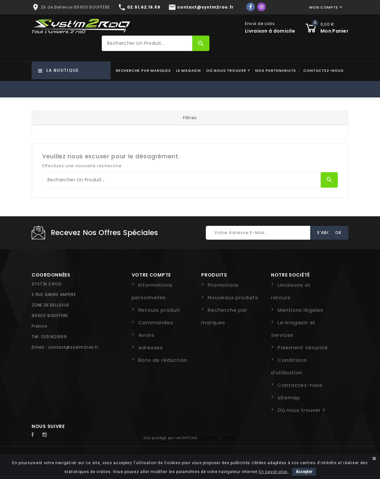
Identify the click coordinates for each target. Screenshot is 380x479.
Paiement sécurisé (303, 347)
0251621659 (54, 336)
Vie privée (208, 438)
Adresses (150, 347)
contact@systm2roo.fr (73, 347)
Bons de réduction (163, 360)
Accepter (304, 471)
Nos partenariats (275, 70)
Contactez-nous (323, 70)
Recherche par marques (143, 70)
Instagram (46, 434)
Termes (230, 438)
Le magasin (188, 70)
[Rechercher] (147, 43)
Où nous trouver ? (228, 70)
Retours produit (159, 309)
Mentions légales (300, 309)
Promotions (223, 284)
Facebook (36, 434)
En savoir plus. (274, 471)
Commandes (155, 322)
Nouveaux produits (233, 297)
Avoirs (146, 335)
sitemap (289, 397)
